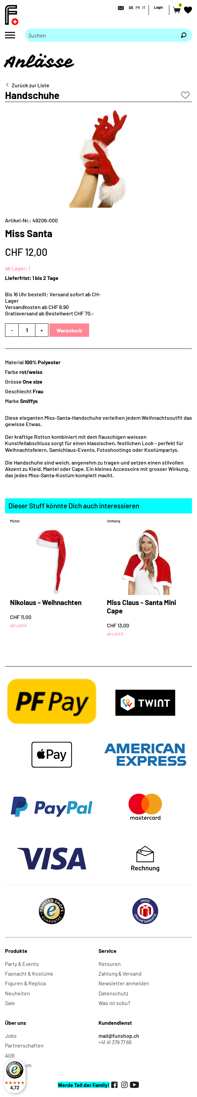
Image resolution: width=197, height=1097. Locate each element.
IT (143, 7)
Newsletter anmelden (123, 983)
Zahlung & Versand (120, 973)
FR (138, 7)
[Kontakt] (119, 8)
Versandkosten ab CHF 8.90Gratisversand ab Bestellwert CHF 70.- (49, 310)
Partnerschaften (24, 1045)
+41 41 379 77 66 (115, 1042)
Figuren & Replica (25, 983)
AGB (10, 1055)
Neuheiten (17, 993)
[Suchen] (183, 35)
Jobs (11, 1035)
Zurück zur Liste (30, 85)
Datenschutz (113, 993)
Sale (10, 1003)
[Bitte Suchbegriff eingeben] (100, 35)
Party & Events (22, 964)
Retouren (109, 964)
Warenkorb (69, 330)
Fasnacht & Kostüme (29, 973)
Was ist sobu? (114, 1003)
